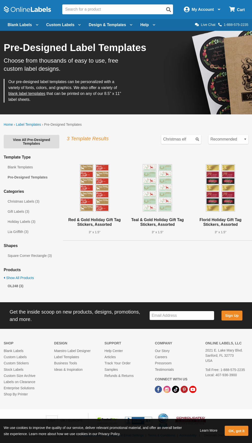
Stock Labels (13, 370)
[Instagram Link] (167, 389)
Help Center (114, 351)
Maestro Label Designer (72, 351)
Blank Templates (20, 167)
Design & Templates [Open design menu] (110, 25)
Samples (111, 370)
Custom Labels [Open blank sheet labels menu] (63, 25)
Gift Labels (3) (18, 211)
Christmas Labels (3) (23, 201)
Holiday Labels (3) (21, 222)
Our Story (162, 351)
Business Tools (65, 363)
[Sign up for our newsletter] (182, 315)
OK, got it (237, 431)
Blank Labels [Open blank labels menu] (23, 25)
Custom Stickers (16, 363)
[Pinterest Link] (185, 389)
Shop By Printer (16, 394)
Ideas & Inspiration (68, 370)
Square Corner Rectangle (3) (30, 256)
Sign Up (231, 316)
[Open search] (168, 9)
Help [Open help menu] (147, 25)
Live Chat (205, 24)
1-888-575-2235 (233, 25)
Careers (161, 357)
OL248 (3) (15, 286)
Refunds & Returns (119, 376)
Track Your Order (118, 363)
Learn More (209, 430)
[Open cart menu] (236, 9)
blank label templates (26, 93)
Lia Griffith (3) (18, 232)
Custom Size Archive (19, 376)
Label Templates (28, 124)
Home (8, 124)
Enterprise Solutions (19, 388)
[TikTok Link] (176, 389)
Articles (110, 357)
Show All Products (19, 278)
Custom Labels (15, 357)
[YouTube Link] (192, 389)
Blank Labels (13, 351)
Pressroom (163, 363)
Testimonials (164, 370)
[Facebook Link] (159, 389)
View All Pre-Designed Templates (31, 141)
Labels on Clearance (19, 382)
